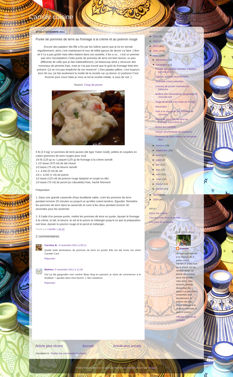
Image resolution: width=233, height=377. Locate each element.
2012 (156, 50)
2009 (156, 199)
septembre (162, 150)
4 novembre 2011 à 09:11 (72, 245)
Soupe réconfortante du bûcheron (173, 131)
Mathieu (49, 269)
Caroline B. (50, 245)
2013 (156, 46)
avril (158, 174)
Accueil (88, 346)
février (159, 184)
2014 (156, 41)
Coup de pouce (93, 84)
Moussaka (161, 106)
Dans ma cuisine (158, 213)
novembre (162, 64)
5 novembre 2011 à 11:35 (69, 269)
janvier (160, 188)
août (158, 155)
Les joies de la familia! (161, 222)
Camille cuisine (51, 17)
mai (158, 169)
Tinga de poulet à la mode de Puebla (175, 101)
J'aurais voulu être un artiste (164, 217)
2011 (156, 55)
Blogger (153, 367)
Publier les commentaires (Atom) (68, 353)
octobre (160, 145)
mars (159, 179)
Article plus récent (49, 346)
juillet (159, 160)
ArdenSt (130, 367)
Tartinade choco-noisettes (169, 81)
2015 (156, 36)
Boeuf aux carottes (165, 126)
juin (158, 164)
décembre (162, 59)
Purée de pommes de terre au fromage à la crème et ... (171, 120)
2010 (156, 194)
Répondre (49, 258)
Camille (184, 248)
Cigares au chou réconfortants (171, 76)
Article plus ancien (127, 346)
